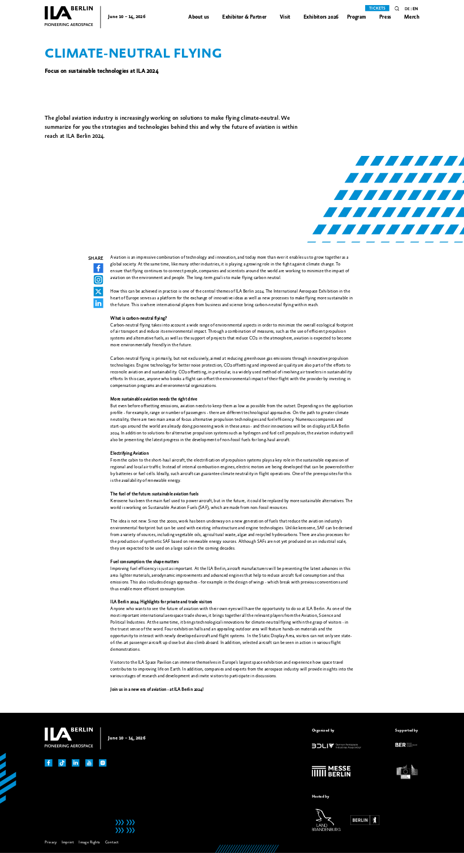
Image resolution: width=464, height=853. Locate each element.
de (407, 9)
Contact (112, 842)
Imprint (68, 842)
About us (198, 17)
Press (385, 17)
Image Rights (89, 842)
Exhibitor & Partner (244, 17)
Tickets (377, 8)
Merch (411, 17)
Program (356, 17)
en (415, 9)
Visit (285, 17)
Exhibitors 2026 (321, 17)
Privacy (51, 842)
